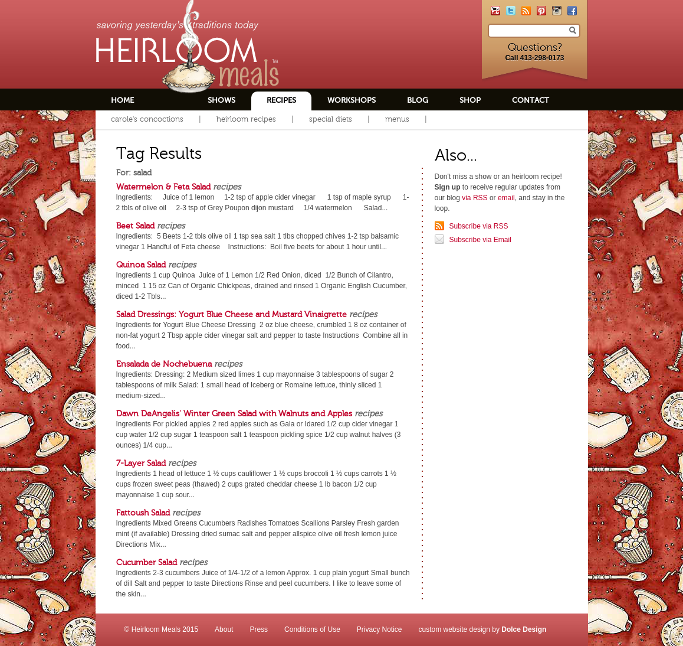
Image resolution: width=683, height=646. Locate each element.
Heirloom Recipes (246, 119)
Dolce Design (523, 629)
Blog (417, 100)
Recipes (281, 100)
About (224, 629)
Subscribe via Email (480, 240)
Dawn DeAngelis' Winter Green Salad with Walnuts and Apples (234, 413)
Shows (221, 100)
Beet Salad (135, 225)
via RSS (474, 198)
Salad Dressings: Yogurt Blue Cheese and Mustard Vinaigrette (231, 314)
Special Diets (330, 119)
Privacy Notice (379, 629)
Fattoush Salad (143, 512)
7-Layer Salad (141, 463)
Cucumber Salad (146, 562)
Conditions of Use (312, 629)
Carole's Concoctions (147, 119)
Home (122, 100)
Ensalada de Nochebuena (164, 363)
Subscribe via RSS (478, 226)
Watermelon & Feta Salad (163, 186)
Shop (470, 100)
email (506, 198)
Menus (397, 119)
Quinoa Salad (141, 264)
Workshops (351, 100)
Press (258, 629)
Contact (530, 100)
